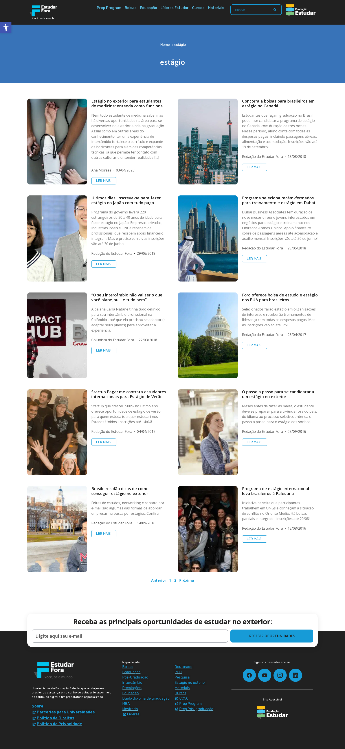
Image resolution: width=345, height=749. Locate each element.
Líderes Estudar (175, 8)
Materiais (216, 8)
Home (165, 45)
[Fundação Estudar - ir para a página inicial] (301, 10)
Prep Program (109, 8)
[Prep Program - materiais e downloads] (199, 703)
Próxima (186, 580)
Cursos (198, 8)
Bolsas (130, 8)
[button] (5, 27)
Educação (148, 8)
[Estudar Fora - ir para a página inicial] (44, 12)
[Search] (275, 9)
